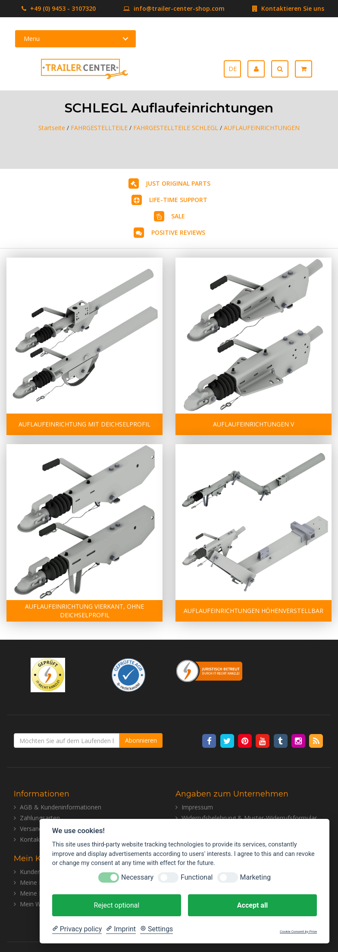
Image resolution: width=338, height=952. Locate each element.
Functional (197, 877)
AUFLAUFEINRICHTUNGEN (262, 128)
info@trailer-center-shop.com (161, 8)
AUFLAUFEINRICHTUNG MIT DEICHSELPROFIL (84, 424)
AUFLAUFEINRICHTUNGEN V (253, 424)
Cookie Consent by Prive (298, 931)
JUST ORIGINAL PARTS (178, 183)
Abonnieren (141, 740)
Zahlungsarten (40, 818)
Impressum (197, 807)
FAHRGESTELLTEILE (99, 128)
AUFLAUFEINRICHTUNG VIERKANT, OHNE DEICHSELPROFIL (84, 610)
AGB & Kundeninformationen (60, 807)
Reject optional (116, 905)
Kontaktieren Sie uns (275, 8)
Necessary (137, 877)
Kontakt (31, 839)
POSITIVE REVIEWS (178, 232)
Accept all (252, 905)
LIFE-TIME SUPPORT (178, 200)
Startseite (51, 128)
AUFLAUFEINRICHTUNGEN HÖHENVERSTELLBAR (253, 611)
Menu (32, 38)
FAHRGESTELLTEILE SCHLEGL (175, 128)
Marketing (255, 877)
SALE (178, 216)
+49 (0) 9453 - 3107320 (59, 8)
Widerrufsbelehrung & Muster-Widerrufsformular (249, 818)
